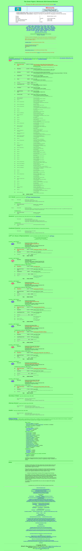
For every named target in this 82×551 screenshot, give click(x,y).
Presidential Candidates (28, 511)
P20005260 (37, 116)
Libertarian (28, 430)
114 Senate (28, 197)
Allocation (40, 495)
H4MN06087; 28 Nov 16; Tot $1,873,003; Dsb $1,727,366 (44, 353)
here (55, 4)
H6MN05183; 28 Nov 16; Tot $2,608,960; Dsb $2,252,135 (44, 332)
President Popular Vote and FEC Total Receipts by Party (40, 489)
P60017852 (37, 160)
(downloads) (41, 542)
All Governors (38, 216)
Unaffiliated (28, 452)
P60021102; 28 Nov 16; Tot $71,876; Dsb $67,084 (43, 89)
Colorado (52, 25)
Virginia (49, 30)
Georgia (45, 26)
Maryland (48, 27)
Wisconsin (41, 31)
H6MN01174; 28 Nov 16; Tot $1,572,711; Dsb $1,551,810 (44, 250)
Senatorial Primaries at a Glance (47, 516)
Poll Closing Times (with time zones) (40, 505)
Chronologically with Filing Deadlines (44, 504)
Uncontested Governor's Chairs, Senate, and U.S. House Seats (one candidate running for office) (41, 519)
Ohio (27, 29)
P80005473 (37, 92)
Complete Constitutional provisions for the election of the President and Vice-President (41, 540)
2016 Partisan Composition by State (40, 522)
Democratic (28, 423)
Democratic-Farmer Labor (30, 424)
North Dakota (46, 28)
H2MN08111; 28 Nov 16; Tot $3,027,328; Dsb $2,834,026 (44, 387)
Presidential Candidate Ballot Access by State (50, 511)
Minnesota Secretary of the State (30, 45)
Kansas (35, 27)
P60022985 (37, 137)
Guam (48, 26)
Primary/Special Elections (40, 509)
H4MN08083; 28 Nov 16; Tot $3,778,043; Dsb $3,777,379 (44, 390)
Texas (36, 30)
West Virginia (37, 31)
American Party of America (30, 435)
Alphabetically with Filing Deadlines (43, 503)
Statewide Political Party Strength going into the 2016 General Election (41, 527)
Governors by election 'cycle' (41, 515)
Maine (45, 27)
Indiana (30, 27)
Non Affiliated (28, 451)
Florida (42, 26)
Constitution (28, 428)
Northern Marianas (52, 28)
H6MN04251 (37, 317)
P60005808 (37, 124)
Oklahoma (30, 29)
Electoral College (47, 507)
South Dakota (28, 30)
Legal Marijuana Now (29, 439)
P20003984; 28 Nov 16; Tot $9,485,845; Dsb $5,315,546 (43, 80)
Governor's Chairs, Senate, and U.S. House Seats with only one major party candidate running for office (41, 521)
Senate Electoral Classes (35, 197)
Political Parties (13, 418)
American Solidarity (29, 436)
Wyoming (45, 31)
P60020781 (37, 175)
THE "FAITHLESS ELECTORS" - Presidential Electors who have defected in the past (41, 497)
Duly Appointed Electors (41, 496)
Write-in (27, 455)
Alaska (33, 25)
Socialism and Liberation (30, 440)
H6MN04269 (37, 313)
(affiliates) (32, 423)
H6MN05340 (37, 337)
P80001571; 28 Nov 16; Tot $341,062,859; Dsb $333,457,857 (44, 70)
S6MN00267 (37, 205)
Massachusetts (52, 27)
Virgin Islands (45, 30)
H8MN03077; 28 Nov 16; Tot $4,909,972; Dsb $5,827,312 (44, 289)
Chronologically (34, 504)
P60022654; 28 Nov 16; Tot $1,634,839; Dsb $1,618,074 (43, 77)
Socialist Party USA (29, 443)
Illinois (27, 27)
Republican (28, 425)
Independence (28, 437)
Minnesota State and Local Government (41, 32)
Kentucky (38, 27)
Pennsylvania (38, 29)
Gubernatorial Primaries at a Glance (35, 516)
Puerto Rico (42, 29)
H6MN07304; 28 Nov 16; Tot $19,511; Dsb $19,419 (43, 371)
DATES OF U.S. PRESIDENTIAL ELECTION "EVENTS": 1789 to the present (41, 499)
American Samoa (37, 25)
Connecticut (28, 26)
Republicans (43, 34)
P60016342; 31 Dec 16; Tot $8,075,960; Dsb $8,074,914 (43, 96)
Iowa (32, 27)
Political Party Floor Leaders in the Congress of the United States (41, 535)
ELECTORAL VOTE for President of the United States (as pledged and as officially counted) (41, 500)
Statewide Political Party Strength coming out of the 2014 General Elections (40, 528)
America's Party (29, 432)
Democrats (38, 34)
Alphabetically (35, 503)
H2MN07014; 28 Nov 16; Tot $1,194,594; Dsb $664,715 (43, 369)
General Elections (47, 509)
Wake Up (27, 447)
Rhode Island (47, 29)
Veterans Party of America (30, 446)
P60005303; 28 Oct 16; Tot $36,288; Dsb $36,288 (42, 107)
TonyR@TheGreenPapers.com (47, 547)
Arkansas (44, 25)
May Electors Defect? (41, 498)
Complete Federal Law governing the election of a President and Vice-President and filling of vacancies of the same (40, 541)
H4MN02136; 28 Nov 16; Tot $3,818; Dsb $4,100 (42, 272)
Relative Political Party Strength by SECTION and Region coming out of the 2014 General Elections (41, 530)
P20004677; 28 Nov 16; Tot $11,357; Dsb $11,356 (43, 188)
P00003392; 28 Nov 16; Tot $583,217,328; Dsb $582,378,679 (44, 67)
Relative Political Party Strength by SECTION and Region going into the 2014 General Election (41, 529)
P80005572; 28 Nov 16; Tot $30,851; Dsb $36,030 (43, 134)
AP (25, 47)
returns (38, 52)
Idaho (54, 26)
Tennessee (33, 30)
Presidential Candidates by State (38, 511)
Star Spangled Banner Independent (32, 445)
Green (27, 429)
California (48, 25)
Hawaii (51, 26)
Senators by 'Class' (41, 514)
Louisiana (42, 27)
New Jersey (28, 28)
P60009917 (37, 127)
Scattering (28, 454)
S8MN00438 (37, 213)
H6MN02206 (37, 320)
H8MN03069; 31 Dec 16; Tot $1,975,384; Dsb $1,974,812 (44, 292)
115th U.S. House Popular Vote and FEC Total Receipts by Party (41, 491)
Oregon (34, 29)
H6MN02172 (37, 277)
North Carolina (41, 28)
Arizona (41, 25)
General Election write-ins (29, 50)
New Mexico (33, 28)
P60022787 (37, 146)
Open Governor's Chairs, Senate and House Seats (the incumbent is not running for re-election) (40, 518)
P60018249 (37, 141)
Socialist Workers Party (30, 444)
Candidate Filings (28, 42)
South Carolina (52, 29)
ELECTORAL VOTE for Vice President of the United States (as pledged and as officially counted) (41, 501)
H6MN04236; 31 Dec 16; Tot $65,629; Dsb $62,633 (43, 310)
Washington (53, 30)
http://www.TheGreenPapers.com (42, 548)
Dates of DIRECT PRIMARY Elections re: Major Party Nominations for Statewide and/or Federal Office (40, 536)
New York (37, 28)
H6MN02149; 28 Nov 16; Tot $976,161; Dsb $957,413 (43, 267)
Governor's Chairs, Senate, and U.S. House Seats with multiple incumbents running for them (41, 520)
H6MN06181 (37, 356)
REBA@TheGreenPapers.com (54, 546)
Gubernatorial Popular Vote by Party (40, 490)
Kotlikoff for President (30, 438)
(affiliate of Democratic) (39, 424)
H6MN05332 (37, 335)
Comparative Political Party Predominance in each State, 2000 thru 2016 (41, 533)
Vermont (41, 30)
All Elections (33, 509)
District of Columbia (38, 26)
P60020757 (37, 103)
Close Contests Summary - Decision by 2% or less (40, 492)
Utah (38, 30)
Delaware (32, 26)
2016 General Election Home (41, 487)
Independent (28, 450)
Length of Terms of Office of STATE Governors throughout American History (40, 537)
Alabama (29, 25)
